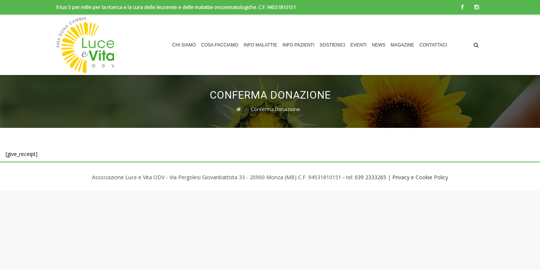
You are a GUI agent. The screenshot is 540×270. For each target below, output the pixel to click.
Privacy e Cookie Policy (420, 177)
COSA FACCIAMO (219, 45)
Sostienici (332, 45)
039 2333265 (370, 177)
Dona (458, 45)
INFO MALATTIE (260, 45)
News (379, 45)
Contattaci (433, 45)
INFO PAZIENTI (298, 45)
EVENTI (358, 45)
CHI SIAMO (184, 45)
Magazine (402, 45)
